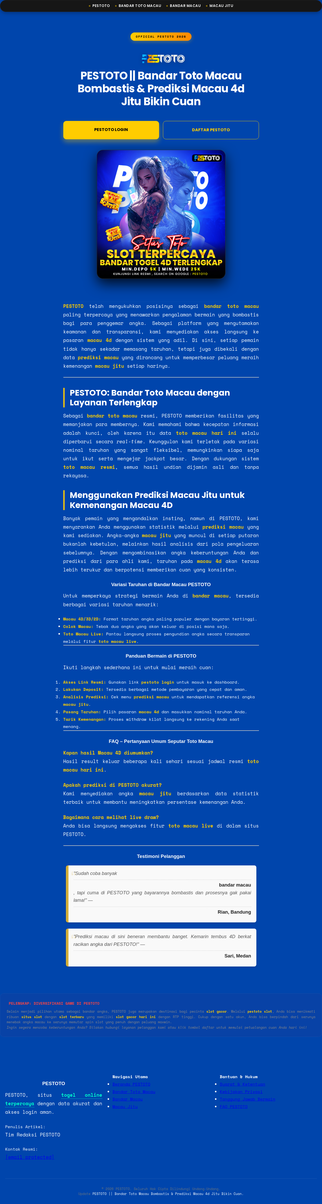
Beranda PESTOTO (131, 1084)
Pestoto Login (111, 131)
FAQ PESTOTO (234, 1106)
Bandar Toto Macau (140, 5)
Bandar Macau (185, 5)
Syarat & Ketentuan (242, 1084)
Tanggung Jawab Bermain (247, 1099)
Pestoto (101, 5)
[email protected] (29, 1157)
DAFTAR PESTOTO (211, 131)
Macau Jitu (221, 5)
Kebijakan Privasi (241, 1091)
